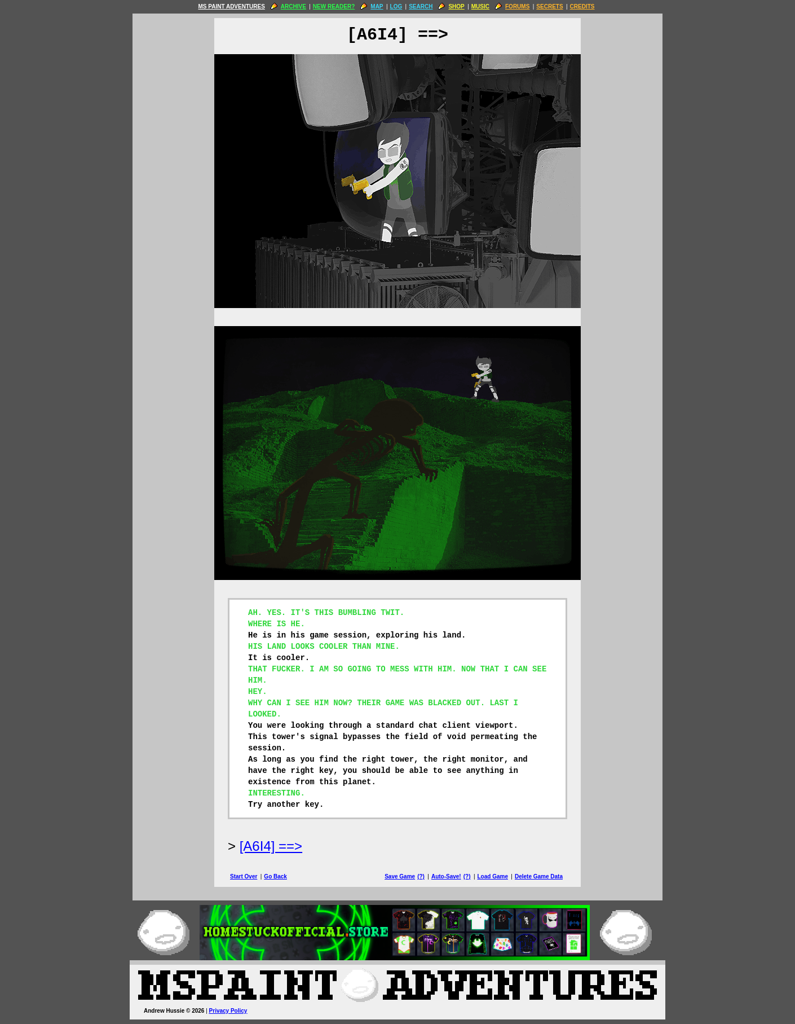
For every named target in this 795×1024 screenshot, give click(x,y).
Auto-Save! (446, 876)
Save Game (400, 876)
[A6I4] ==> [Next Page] (271, 846)
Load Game (492, 876)
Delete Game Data (539, 876)
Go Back (275, 876)
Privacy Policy (228, 1011)
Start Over (243, 876)
